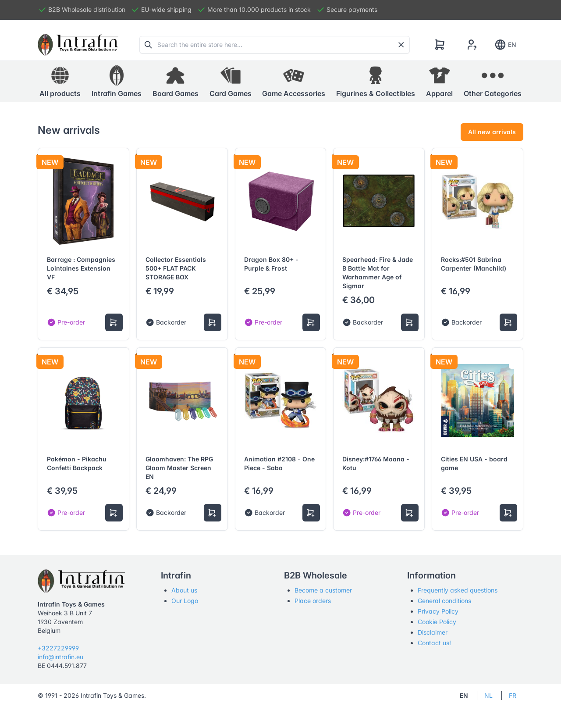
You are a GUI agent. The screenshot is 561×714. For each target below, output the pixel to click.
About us (184, 590)
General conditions (444, 600)
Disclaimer (432, 632)
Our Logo (184, 600)
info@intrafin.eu (60, 656)
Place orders (313, 600)
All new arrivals (492, 132)
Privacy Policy (438, 611)
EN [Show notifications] (505, 45)
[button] (116, 81)
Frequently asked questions (457, 590)
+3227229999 (58, 648)
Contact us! (434, 642)
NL (488, 695)
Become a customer (323, 590)
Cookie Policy (437, 621)
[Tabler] (78, 45)
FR (512, 695)
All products (60, 81)
